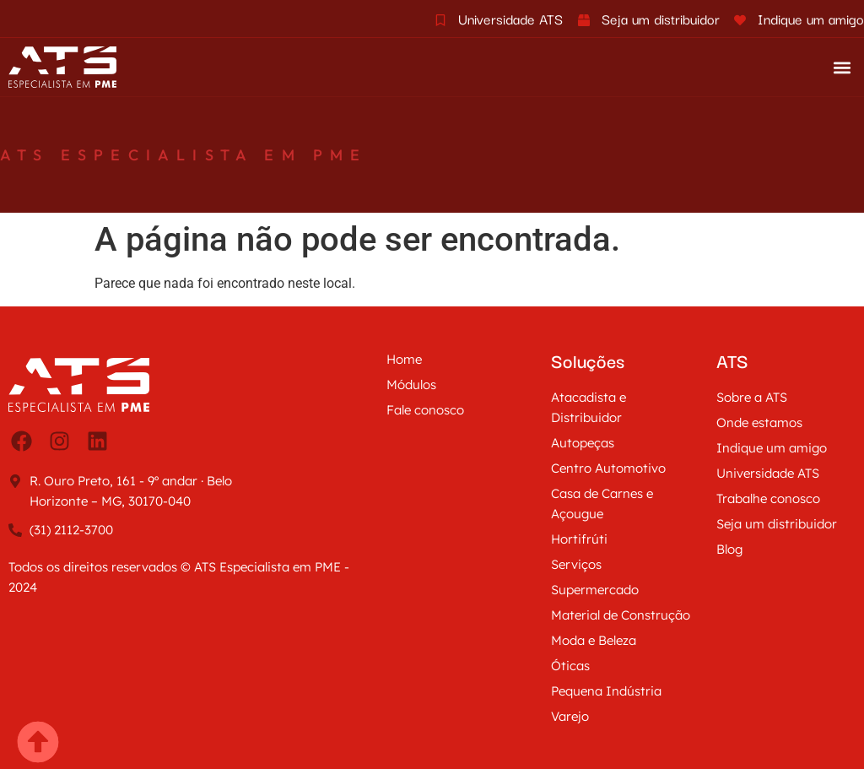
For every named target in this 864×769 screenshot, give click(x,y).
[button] (842, 67)
